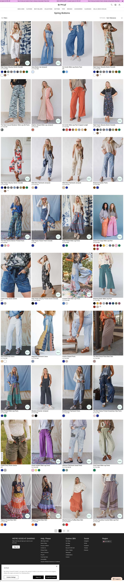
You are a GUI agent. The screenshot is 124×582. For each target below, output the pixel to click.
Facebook (86, 545)
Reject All (38, 577)
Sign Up (16, 547)
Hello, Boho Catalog (99, 9)
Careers (67, 557)
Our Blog (68, 543)
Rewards (68, 545)
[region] (30, 572)
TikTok (85, 543)
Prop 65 (42, 554)
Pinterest (86, 550)
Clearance (87, 9)
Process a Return (45, 545)
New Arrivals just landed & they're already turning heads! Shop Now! (37, 1)
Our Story (68, 541)
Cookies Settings (11, 577)
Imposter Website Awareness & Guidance (50, 561)
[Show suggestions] (107, 541)
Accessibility (43, 559)
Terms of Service (44, 552)
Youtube (86, 547)
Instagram (86, 541)
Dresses (69, 9)
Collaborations (69, 554)
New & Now (21, 9)
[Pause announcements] (122, 1)
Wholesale (68, 552)
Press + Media (69, 550)
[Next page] (68, 530)
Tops (63, 9)
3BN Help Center (45, 541)
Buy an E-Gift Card (70, 547)
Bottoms (57, 9)
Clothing (29, 9)
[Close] (57, 566)
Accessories (78, 9)
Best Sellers (38, 9)
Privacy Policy (44, 550)
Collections (48, 9)
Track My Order (44, 557)
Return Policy (44, 543)
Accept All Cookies (51, 577)
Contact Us (43, 547)
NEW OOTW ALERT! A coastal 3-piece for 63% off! (72, 1)
